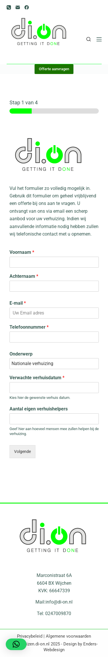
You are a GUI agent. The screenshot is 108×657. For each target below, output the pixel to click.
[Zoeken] (88, 39)
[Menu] (99, 39)
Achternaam (24, 276)
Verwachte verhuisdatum (37, 377)
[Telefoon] (9, 7)
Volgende (22, 451)
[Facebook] (26, 7)
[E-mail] (18, 7)
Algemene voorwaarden (68, 636)
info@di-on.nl (59, 602)
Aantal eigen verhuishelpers (39, 409)
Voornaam (22, 252)
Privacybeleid (29, 636)
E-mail (18, 303)
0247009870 (58, 613)
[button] (16, 644)
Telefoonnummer (29, 327)
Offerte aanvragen (54, 69)
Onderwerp (21, 354)
